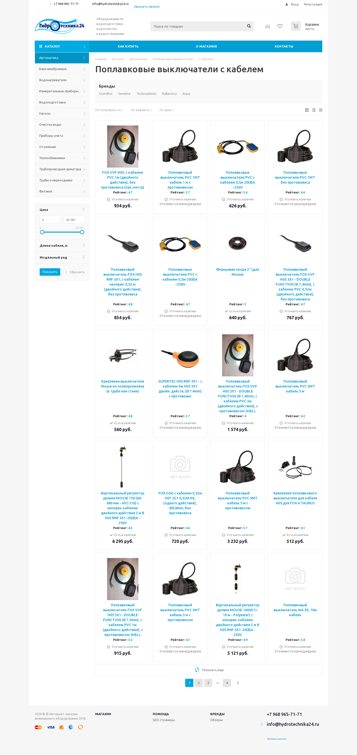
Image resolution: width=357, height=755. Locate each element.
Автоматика (48, 57)
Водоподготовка (52, 102)
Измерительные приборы (59, 91)
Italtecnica (169, 93)
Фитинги (45, 191)
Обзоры (216, 720)
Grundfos (106, 93)
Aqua (186, 93)
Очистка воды (50, 124)
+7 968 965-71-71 (66, 3)
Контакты (284, 46)
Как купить (128, 46)
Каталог (52, 46)
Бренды (217, 714)
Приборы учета (51, 135)
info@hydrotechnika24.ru (110, 3)
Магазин (103, 714)
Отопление (47, 146)
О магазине (206, 46)
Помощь (161, 714)
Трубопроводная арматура (60, 169)
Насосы (45, 113)
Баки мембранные (53, 69)
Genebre (124, 93)
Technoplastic (146, 93)
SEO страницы (164, 720)
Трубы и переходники (55, 180)
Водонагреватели (52, 80)
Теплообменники (52, 158)
